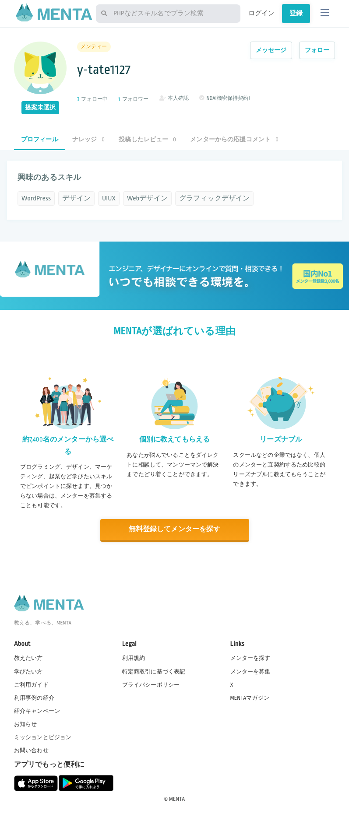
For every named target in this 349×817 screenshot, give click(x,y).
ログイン (261, 13)
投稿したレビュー (147, 139)
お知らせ (25, 724)
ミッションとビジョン (43, 737)
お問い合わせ (31, 750)
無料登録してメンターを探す (175, 529)
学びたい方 (28, 671)
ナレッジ (88, 139)
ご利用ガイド (31, 684)
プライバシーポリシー (151, 684)
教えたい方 (28, 658)
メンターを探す (250, 658)
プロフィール (39, 139)
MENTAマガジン (249, 697)
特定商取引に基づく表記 (154, 671)
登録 (296, 13)
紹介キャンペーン (37, 711)
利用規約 (133, 658)
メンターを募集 (250, 671)
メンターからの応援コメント (234, 139)
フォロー (317, 50)
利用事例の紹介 (34, 697)
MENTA (177, 799)
